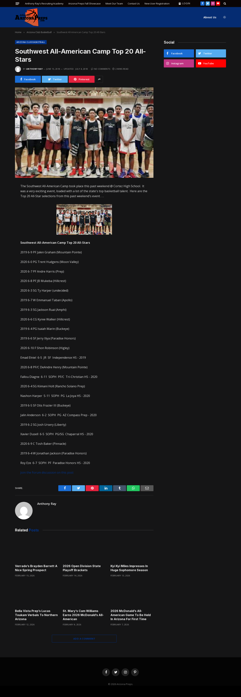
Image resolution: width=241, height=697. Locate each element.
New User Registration (157, 3)
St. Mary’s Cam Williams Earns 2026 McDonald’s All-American (83, 615)
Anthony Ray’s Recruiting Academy (44, 3)
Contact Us (134, 3)
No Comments (100, 68)
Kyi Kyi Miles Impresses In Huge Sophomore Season (129, 568)
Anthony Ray (34, 68)
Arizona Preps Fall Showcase (84, 3)
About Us (209, 17)
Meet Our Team (114, 3)
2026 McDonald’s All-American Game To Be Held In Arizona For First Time (131, 615)
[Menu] (17, 3)
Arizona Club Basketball (30, 42)
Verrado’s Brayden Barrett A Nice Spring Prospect (36, 568)
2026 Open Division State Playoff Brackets (82, 568)
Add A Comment (84, 638)
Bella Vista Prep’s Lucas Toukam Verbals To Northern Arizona (36, 615)
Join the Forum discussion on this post (46, 472)
